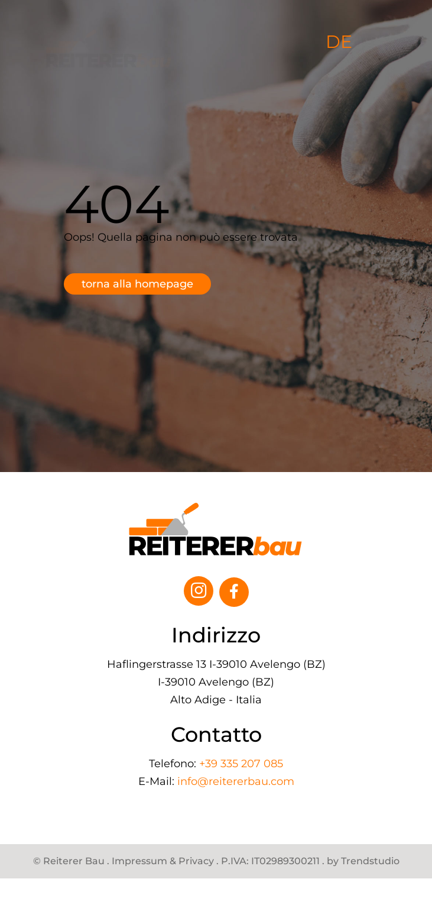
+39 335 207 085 (241, 763)
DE (339, 42)
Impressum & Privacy (163, 861)
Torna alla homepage (137, 283)
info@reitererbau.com (235, 781)
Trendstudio (370, 861)
